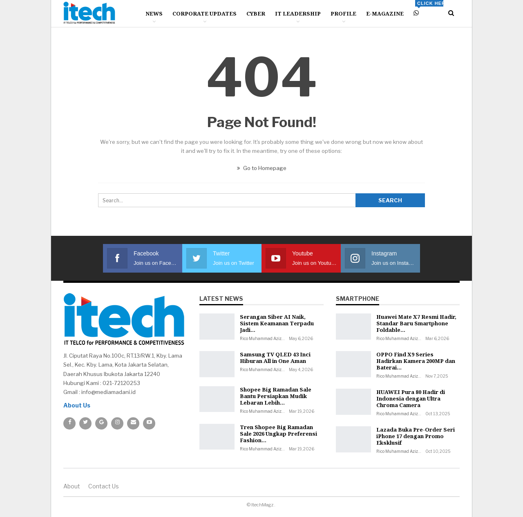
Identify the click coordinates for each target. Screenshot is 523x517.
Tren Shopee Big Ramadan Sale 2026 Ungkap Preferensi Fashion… (278, 433)
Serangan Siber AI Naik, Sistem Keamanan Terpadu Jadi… (277, 323)
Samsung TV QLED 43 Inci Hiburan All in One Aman (275, 358)
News (154, 13)
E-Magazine (385, 13)
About (71, 486)
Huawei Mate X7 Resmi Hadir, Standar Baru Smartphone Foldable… (416, 323)
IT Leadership (298, 13)
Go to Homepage (261, 168)
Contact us (103, 486)
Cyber (255, 13)
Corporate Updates (204, 13)
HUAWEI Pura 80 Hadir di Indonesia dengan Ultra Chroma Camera (410, 398)
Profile (343, 13)
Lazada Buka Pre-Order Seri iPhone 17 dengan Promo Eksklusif (415, 436)
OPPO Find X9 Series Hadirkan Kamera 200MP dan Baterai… (415, 361)
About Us (76, 405)
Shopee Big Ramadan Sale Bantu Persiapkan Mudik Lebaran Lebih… (275, 396)
